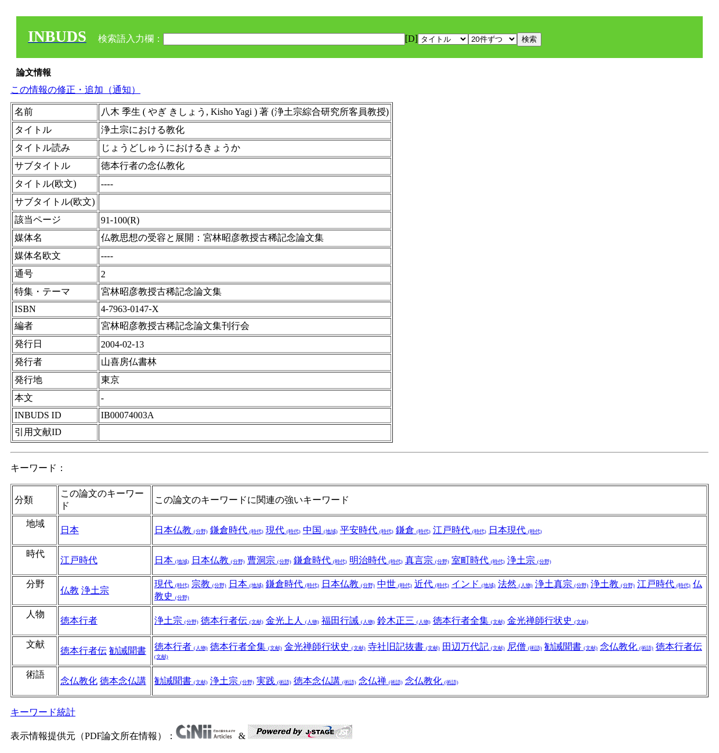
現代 (283, 530)
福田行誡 (348, 620)
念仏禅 (381, 681)
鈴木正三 (404, 620)
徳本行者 (78, 620)
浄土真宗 (561, 584)
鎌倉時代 (236, 530)
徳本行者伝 (232, 620)
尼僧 (524, 646)
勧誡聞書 (127, 651)
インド (473, 584)
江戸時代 (459, 530)
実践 (273, 681)
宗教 (209, 584)
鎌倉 (413, 530)
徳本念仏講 (123, 681)
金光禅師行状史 (547, 620)
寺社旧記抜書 (404, 646)
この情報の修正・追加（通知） (75, 90)
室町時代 (478, 560)
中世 (394, 584)
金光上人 (292, 620)
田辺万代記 (473, 646)
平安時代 (366, 530)
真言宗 (427, 560)
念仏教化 (626, 646)
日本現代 (515, 530)
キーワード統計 (42, 712)
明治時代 (376, 560)
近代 (431, 584)
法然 (515, 584)
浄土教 (613, 584)
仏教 (69, 590)
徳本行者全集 (469, 620)
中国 (320, 530)
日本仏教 (181, 530)
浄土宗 (529, 560)
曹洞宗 (269, 560)
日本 (69, 530)
